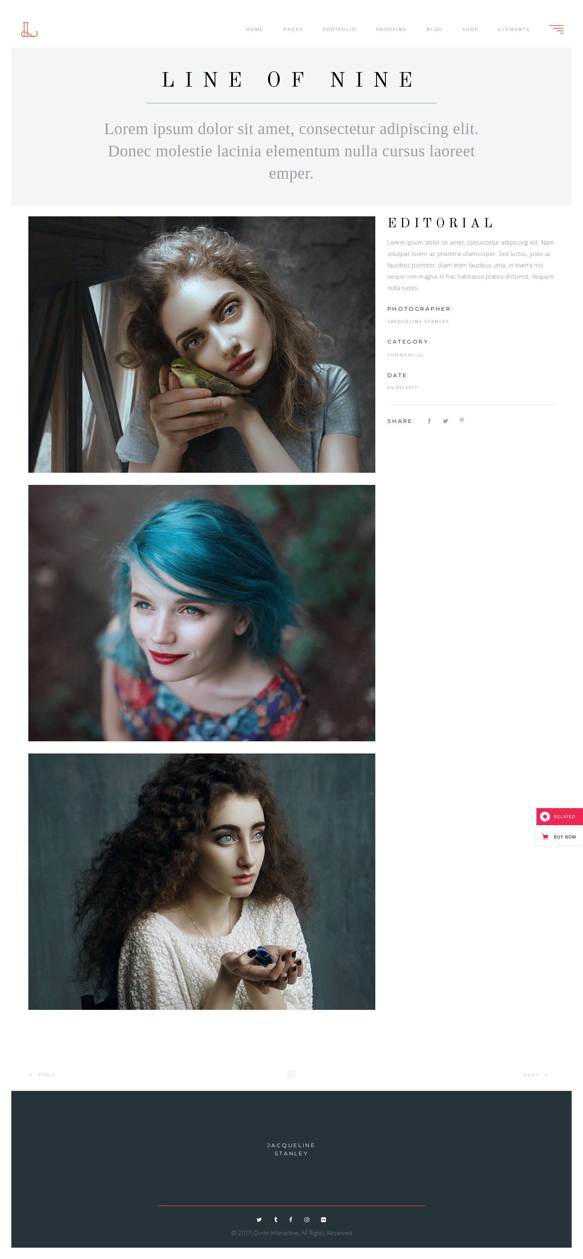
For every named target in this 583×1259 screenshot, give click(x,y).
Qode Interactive (275, 1233)
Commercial (406, 355)
